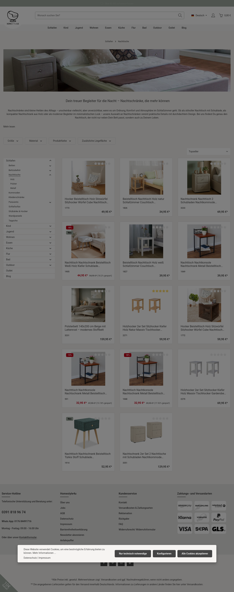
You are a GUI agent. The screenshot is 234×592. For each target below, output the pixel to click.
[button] (50, 163)
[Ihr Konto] (213, 16)
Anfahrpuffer (67, 543)
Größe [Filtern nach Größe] (13, 143)
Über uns (65, 505)
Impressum (66, 526)
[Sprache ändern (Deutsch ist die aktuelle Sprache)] (199, 16)
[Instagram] (121, 565)
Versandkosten (109, 582)
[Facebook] (103, 565)
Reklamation (125, 515)
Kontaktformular (28, 540)
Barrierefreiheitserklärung (73, 532)
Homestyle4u (68, 496)
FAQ (121, 526)
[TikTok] (130, 565)
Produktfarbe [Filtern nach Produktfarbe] (62, 143)
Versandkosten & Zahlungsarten (136, 510)
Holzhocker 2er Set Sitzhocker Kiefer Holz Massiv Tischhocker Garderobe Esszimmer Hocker (203, 394)
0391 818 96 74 (14, 515)
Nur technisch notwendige (134, 553)
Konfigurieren (165, 553)
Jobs (62, 510)
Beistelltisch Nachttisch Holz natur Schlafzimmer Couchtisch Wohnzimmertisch (143, 203)
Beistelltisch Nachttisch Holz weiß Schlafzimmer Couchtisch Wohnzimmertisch (143, 267)
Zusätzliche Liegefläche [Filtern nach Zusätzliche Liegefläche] (96, 143)
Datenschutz (66, 521)
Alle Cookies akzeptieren (195, 553)
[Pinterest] (112, 565)
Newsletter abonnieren (72, 537)
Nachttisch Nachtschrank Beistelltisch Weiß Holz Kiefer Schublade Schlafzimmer (87, 267)
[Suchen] (180, 16)
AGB (62, 515)
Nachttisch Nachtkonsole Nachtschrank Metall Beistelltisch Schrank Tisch (85, 394)
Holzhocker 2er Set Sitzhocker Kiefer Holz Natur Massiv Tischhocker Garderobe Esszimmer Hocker (145, 330)
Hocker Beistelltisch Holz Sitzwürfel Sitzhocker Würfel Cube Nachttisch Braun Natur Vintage (86, 203)
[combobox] (107, 16)
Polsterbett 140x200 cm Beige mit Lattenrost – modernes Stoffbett (85, 330)
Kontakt (123, 505)
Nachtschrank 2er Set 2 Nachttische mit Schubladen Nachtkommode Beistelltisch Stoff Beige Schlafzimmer (146, 458)
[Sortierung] (209, 154)
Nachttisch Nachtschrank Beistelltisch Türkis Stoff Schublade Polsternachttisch (87, 458)
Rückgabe (124, 521)
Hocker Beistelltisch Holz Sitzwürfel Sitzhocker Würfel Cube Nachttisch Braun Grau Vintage (202, 330)
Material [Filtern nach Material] (36, 143)
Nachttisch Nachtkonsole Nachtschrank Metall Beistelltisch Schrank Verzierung (201, 267)
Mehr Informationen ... (44, 553)
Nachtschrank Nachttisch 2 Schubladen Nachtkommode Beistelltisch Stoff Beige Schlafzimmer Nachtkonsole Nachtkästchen (204, 203)
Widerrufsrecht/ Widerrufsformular (137, 532)
